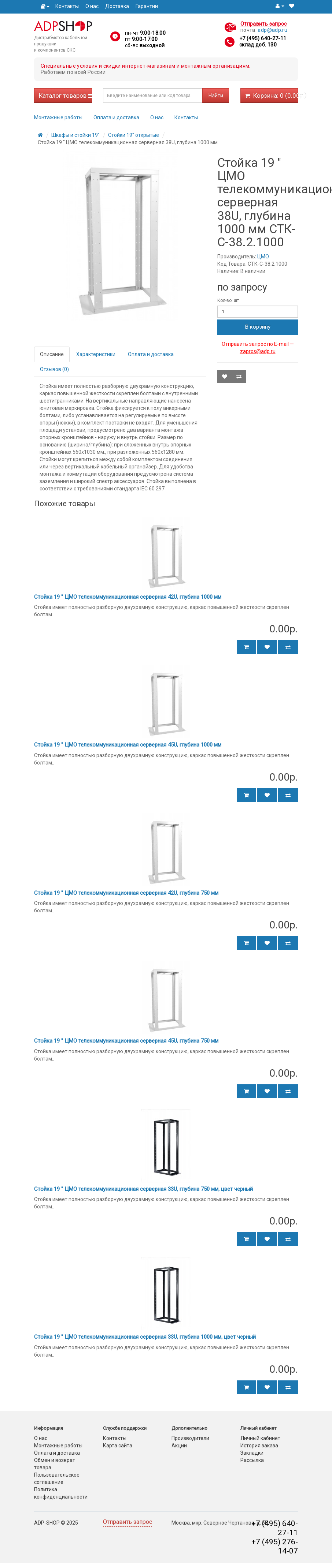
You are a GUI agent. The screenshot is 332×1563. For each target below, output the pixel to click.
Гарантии (147, 6)
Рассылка (252, 1460)
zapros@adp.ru (258, 351)
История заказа (259, 1445)
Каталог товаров (65, 95)
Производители (190, 1438)
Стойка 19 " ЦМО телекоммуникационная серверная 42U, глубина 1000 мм (127, 597)
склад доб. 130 (258, 45)
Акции (179, 1445)
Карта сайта (117, 1445)
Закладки (251, 1453)
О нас (92, 6)
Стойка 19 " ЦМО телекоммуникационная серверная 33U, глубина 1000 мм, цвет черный (145, 1337)
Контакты (67, 6)
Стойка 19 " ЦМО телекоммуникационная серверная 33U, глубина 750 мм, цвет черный (143, 1189)
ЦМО (263, 256)
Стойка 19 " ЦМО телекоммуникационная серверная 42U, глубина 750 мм (126, 893)
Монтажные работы (58, 117)
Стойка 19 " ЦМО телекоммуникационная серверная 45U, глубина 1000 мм (127, 744)
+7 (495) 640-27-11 (262, 38)
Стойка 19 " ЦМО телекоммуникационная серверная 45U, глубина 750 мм (126, 1040)
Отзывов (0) (54, 369)
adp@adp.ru (272, 30)
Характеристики (95, 354)
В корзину (257, 327)
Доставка (117, 6)
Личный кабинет (260, 1438)
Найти (216, 95)
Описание (52, 354)
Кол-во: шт (228, 300)
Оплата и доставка (116, 117)
